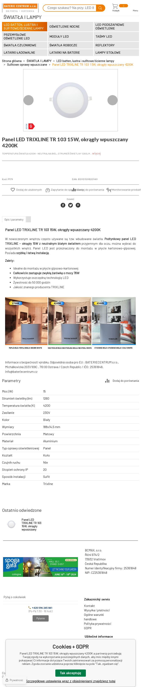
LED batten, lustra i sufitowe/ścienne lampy (85, 61)
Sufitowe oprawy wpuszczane (27, 64)
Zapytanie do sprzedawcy (61, 189)
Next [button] (112, 100)
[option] (70, 100)
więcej (96, 153)
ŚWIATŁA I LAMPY (39, 61)
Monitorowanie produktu (122, 189)
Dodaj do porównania (90, 189)
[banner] (20, 8)
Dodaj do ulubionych (29, 189)
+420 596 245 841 (40, 607)
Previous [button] (28, 100)
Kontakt (89, 606)
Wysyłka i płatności (97, 610)
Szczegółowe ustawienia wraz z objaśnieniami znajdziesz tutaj (70, 681)
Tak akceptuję (70, 673)
